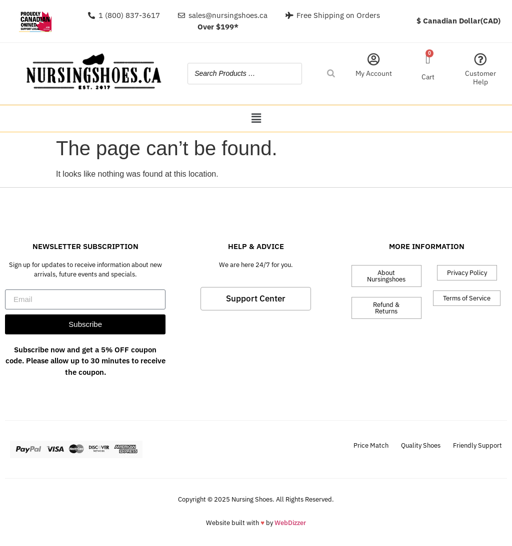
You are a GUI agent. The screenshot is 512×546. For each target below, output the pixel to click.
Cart (428, 76)
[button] (256, 118)
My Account (374, 73)
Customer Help (480, 77)
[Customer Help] (480, 59)
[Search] (331, 73)
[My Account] (374, 59)
